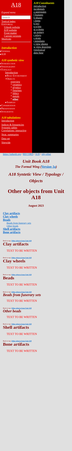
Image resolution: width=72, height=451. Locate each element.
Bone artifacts (12, 232)
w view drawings (42, 47)
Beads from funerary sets (19, 223)
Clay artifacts (11, 213)
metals (16, 96)
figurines (17, 90)
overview (15, 81)
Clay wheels (10, 216)
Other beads (12, 225)
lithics (16, 93)
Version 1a (48, 167)
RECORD (28, 154)
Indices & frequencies (12, 124)
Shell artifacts (11, 229)
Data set (5, 138)
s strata (37, 38)
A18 (37, 154)
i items (37, 20)
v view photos (41, 44)
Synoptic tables (9, 127)
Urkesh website (12, 27)
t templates (39, 41)
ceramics (17, 84)
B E (17, 75)
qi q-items (39, 29)
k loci (36, 23)
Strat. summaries (10, 134)
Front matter (10, 33)
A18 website (10, 30)
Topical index (8, 21)
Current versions (12, 36)
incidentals (39, 9)
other (16, 99)
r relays (37, 35)
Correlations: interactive (13, 130)
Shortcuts (6, 39)
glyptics (17, 87)
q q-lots (37, 26)
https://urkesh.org (12, 154)
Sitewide (5, 142)
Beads (6, 219)
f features (38, 14)
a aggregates (40, 12)
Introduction (11, 72)
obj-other (46, 154)
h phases (38, 17)
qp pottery (39, 32)
